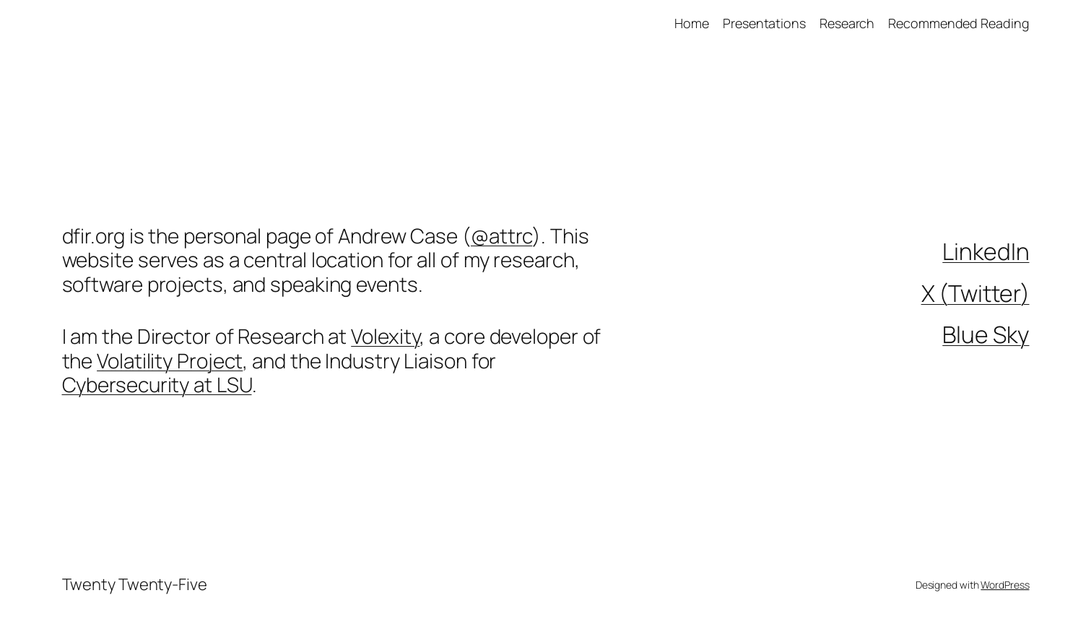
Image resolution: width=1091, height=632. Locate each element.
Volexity (385, 336)
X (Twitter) (975, 293)
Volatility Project (170, 360)
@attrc (501, 235)
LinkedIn (985, 251)
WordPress (1005, 585)
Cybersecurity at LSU (157, 384)
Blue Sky (985, 334)
